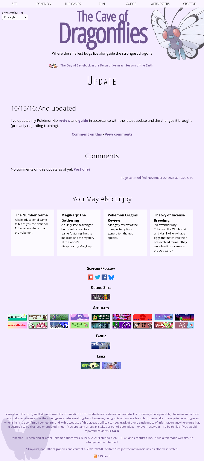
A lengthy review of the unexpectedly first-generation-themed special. (125, 226)
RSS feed (102, 456)
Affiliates (101, 307)
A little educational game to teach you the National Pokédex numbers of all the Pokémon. (32, 223)
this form (112, 431)
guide (83, 120)
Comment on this (87, 134)
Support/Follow (101, 268)
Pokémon (44, 4)
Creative (189, 4)
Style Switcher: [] (12, 12)
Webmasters (160, 4)
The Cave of (102, 25)
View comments (118, 134)
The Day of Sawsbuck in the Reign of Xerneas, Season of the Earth (102, 65)
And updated (43, 108)
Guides (131, 4)
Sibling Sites (101, 287)
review (64, 120)
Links (101, 356)
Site (14, 4)
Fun (102, 4)
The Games (73, 4)
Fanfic (101, 335)
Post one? (82, 169)
